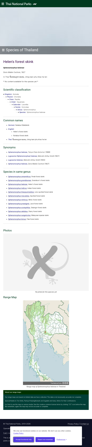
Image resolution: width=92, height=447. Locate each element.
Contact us (84, 424)
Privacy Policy (73, 424)
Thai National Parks (22, 5)
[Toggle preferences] (62, 440)
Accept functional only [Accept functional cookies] (24, 439)
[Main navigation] (3, 4)
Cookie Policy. (18, 433)
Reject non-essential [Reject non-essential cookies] (45, 439)
